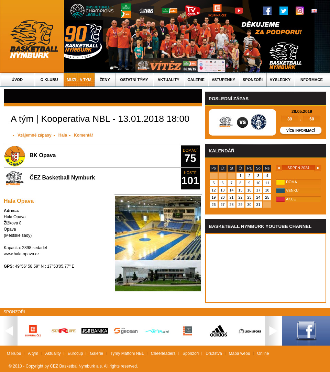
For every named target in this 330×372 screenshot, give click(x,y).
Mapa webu (239, 353)
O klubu (49, 80)
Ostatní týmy (134, 80)
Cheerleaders (163, 353)
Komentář (83, 135)
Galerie (196, 80)
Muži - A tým (79, 80)
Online (263, 353)
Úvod (17, 80)
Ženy (105, 80)
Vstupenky (223, 80)
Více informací (300, 130)
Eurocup (75, 353)
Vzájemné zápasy (35, 135)
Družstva (214, 353)
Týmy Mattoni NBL (127, 353)
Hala (62, 135)
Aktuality (168, 80)
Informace (311, 80)
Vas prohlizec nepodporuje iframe (265, 268)
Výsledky (280, 80)
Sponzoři (253, 80)
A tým (33, 353)
